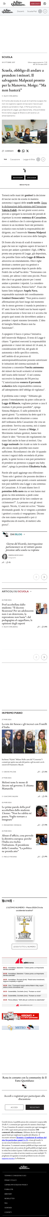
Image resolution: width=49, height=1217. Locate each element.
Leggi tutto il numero (24, 946)
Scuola (7, 57)
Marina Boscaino (15, 555)
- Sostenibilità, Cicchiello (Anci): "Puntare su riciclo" (22, 991)
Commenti (8, 151)
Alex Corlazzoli (10, 96)
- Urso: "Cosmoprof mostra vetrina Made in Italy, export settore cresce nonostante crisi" (23, 986)
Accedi (14, 1107)
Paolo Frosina (9, 857)
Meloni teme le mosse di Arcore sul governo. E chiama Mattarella (18, 785)
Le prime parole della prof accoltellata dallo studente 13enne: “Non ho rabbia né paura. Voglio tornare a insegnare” (17, 813)
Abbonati (35, 3)
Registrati (35, 1107)
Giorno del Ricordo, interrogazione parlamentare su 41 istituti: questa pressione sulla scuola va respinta (24, 547)
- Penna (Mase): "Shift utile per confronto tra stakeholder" (24, 1000)
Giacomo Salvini (10, 796)
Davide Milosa (9, 772)
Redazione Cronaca (11, 825)
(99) (44, 857)
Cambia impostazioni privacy (16, 1185)
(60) (44, 627)
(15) (44, 796)
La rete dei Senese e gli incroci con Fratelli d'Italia (24, 725)
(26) (44, 772)
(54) (44, 825)
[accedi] (44, 3)
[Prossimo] (44, 577)
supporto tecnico (8, 1158)
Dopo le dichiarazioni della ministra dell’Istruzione (24, 206)
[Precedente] (36, 577)
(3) (8, 562)
